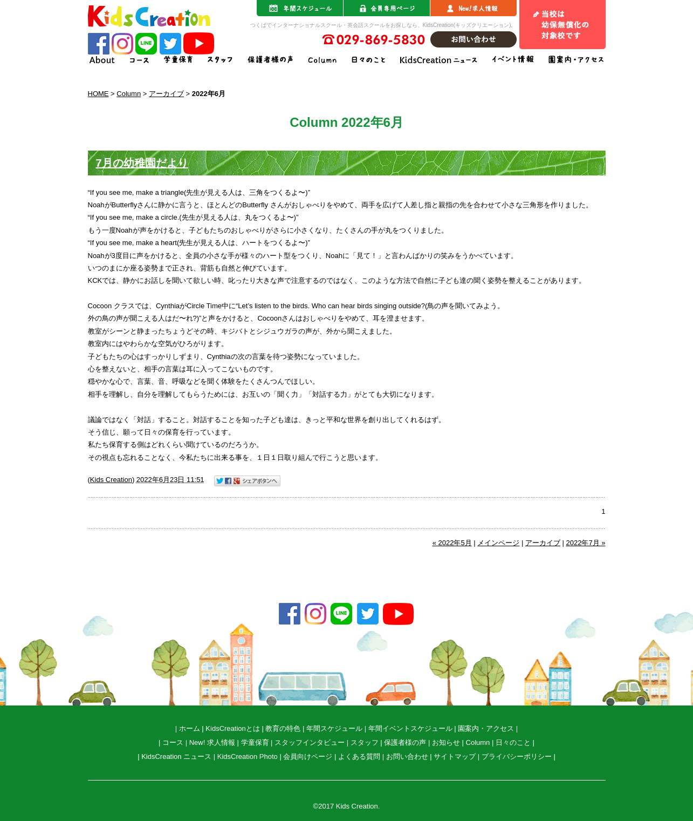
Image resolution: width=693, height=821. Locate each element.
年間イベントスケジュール (410, 728)
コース (172, 742)
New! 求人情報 (212, 742)
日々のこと (513, 742)
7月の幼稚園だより (142, 163)
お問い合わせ (407, 756)
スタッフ (365, 742)
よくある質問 (359, 756)
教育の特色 (282, 728)
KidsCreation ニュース (176, 756)
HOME (98, 94)
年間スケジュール (334, 728)
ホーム (189, 728)
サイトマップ (455, 756)
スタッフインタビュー (310, 742)
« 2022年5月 (452, 543)
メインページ (498, 543)
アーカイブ (166, 94)
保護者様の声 (405, 742)
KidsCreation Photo (247, 756)
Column (128, 94)
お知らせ (446, 742)
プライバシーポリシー (517, 756)
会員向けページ (307, 756)
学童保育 (255, 742)
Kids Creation (111, 480)
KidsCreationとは (232, 728)
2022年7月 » (586, 543)
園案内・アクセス (486, 728)
